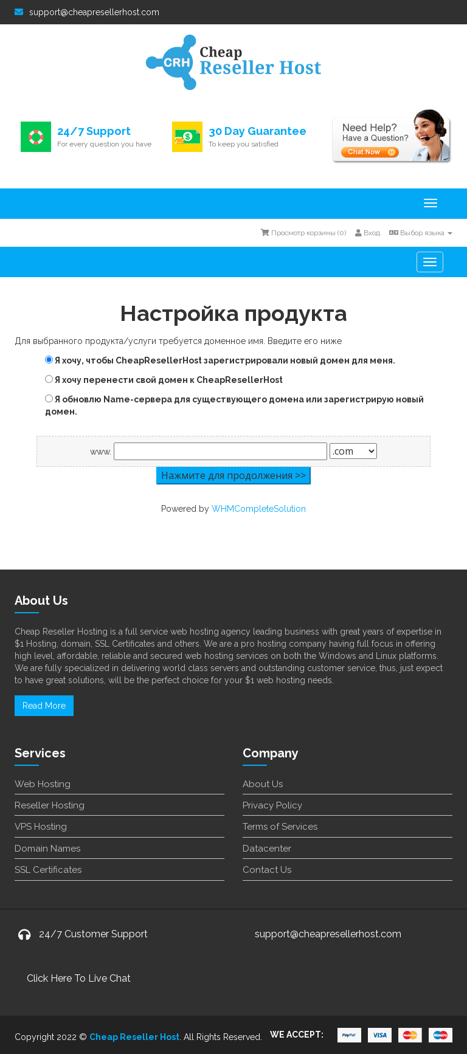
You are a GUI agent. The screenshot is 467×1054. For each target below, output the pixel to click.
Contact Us (267, 869)
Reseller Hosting (50, 805)
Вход (367, 233)
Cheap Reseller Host (134, 1037)
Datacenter (267, 848)
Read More (44, 706)
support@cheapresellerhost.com (87, 12)
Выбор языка (420, 233)
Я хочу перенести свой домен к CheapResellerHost (164, 380)
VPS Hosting (41, 826)
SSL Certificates (48, 869)
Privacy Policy (272, 805)
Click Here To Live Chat (79, 978)
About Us (263, 784)
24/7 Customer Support (93, 934)
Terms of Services (280, 826)
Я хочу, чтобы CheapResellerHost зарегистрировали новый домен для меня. (220, 360)
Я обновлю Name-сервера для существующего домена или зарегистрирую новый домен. (234, 405)
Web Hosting (43, 784)
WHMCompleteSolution (259, 509)
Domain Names (47, 848)
